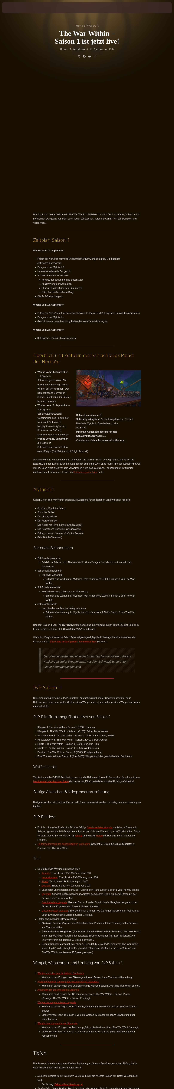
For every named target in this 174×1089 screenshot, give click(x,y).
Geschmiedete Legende (54, 762)
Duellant (46, 745)
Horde (99, 695)
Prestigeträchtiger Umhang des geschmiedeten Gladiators (68, 841)
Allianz (78, 695)
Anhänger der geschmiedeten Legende (58, 849)
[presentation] (11, 7)
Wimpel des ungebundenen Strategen (57, 883)
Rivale (45, 741)
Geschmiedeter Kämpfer (100, 687)
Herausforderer (50, 737)
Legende (46, 753)
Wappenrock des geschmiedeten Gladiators (60, 833)
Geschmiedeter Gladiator (55, 770)
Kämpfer (46, 733)
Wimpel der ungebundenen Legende (56, 862)
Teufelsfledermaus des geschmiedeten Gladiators (63, 703)
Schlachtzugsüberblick (85, 332)
